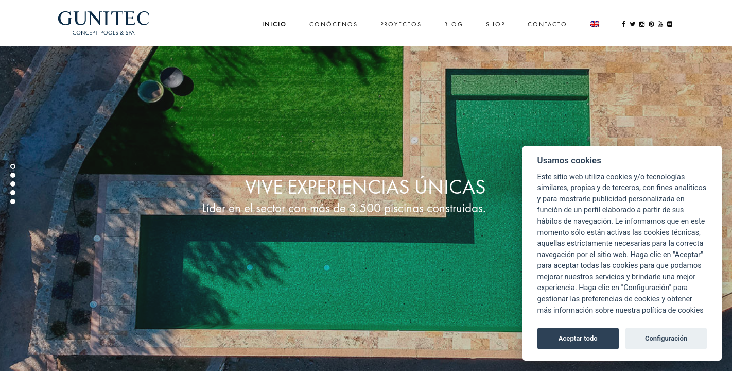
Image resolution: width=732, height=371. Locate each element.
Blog (453, 24)
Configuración (666, 338)
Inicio (274, 24)
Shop (495, 24)
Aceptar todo (578, 338)
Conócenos (333, 24)
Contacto (547, 24)
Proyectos (401, 24)
